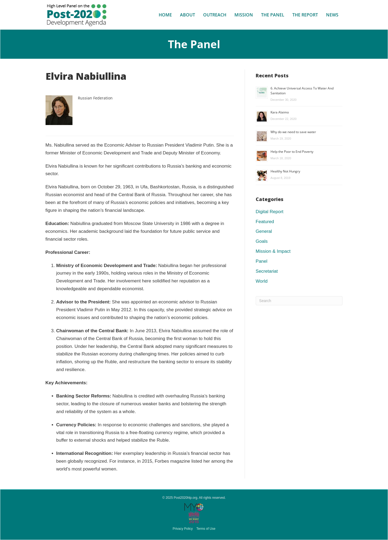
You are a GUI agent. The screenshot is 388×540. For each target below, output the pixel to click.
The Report (305, 15)
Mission (243, 15)
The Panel (272, 15)
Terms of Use (206, 529)
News (332, 15)
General (264, 231)
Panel (261, 261)
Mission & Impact (273, 251)
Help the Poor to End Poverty (292, 151)
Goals (262, 241)
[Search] (299, 300)
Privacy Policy (183, 529)
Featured (265, 221)
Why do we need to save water (293, 132)
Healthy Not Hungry (285, 171)
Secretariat (267, 271)
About (187, 15)
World (262, 281)
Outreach (214, 15)
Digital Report (269, 211)
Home (165, 15)
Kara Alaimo (280, 112)
